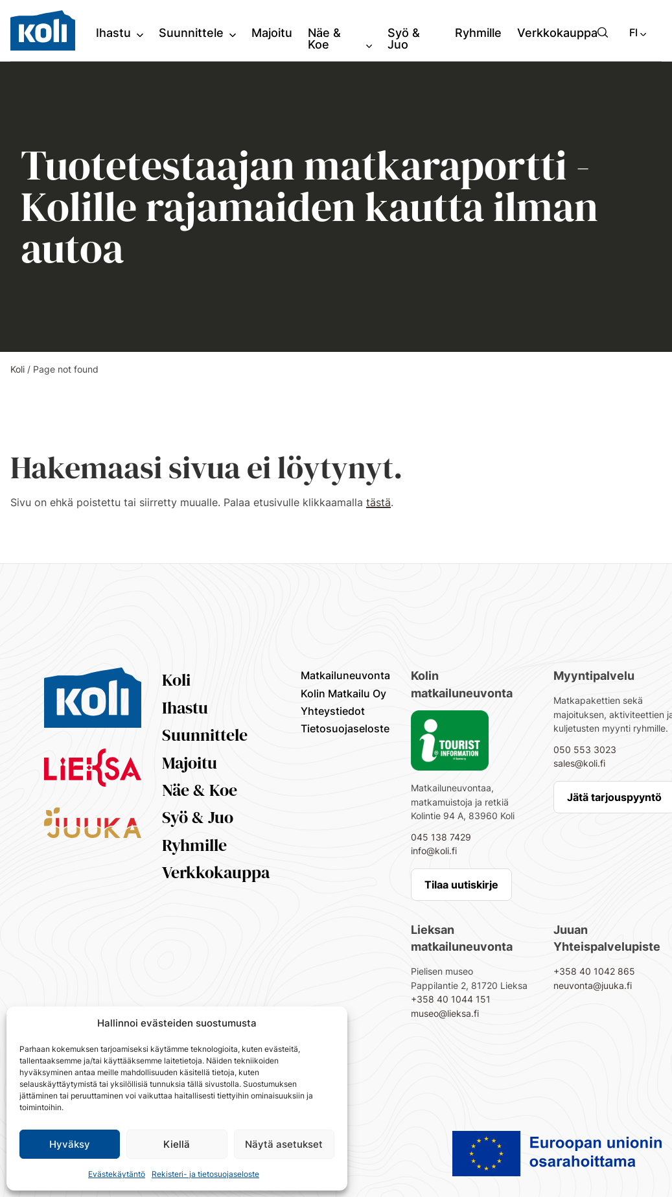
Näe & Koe (199, 790)
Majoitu (189, 762)
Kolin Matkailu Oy (343, 693)
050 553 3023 (584, 749)
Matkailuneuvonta (345, 675)
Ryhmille (194, 845)
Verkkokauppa (216, 872)
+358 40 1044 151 (451, 999)
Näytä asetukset (284, 1144)
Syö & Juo (197, 817)
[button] (602, 32)
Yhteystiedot (333, 710)
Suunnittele (205, 735)
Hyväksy (69, 1144)
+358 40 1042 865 (594, 971)
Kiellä (176, 1144)
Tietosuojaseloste (345, 728)
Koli (17, 369)
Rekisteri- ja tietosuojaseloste (205, 1174)
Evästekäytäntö (116, 1174)
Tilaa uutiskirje (461, 884)
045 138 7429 (441, 837)
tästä (378, 502)
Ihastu (185, 707)
